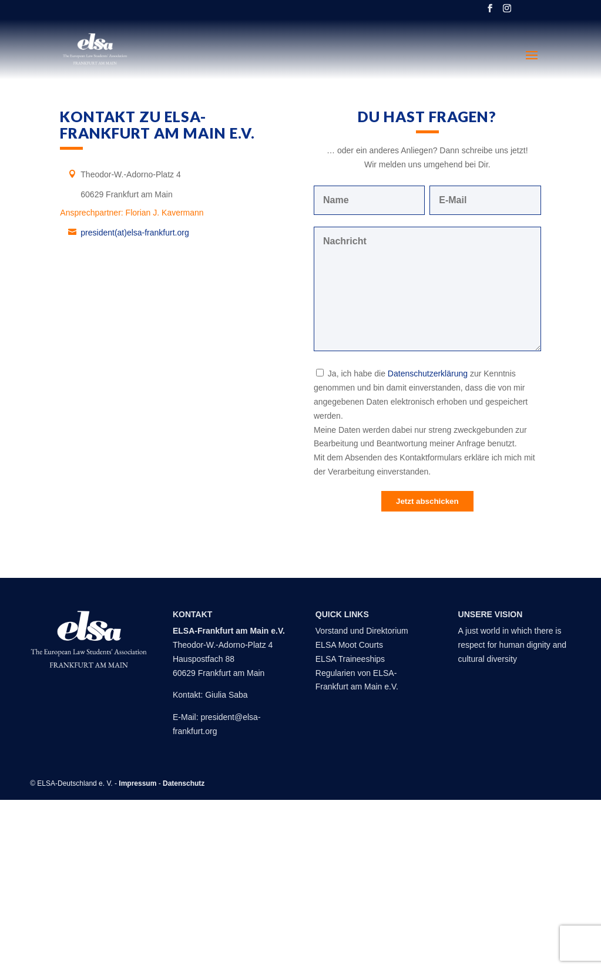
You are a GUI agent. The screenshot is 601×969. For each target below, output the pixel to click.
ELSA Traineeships (350, 659)
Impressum (137, 783)
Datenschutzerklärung (428, 373)
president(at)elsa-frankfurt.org (134, 232)
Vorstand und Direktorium (361, 630)
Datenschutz (183, 783)
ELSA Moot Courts (349, 645)
